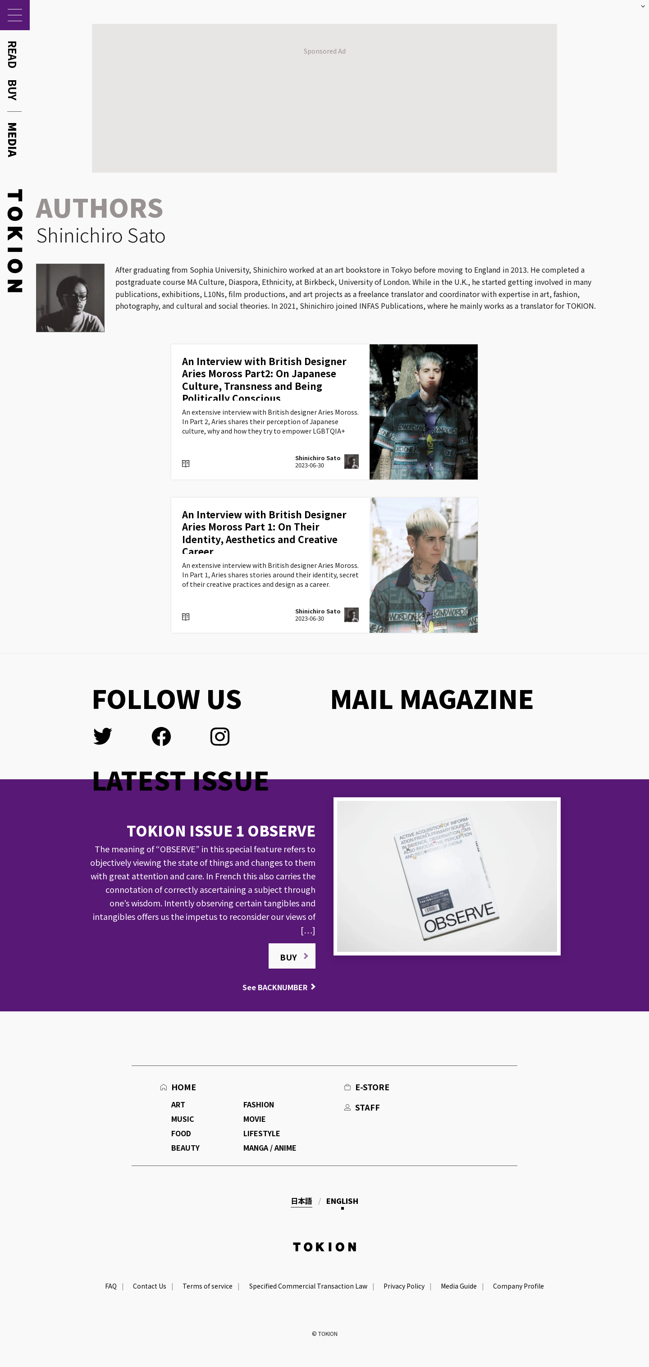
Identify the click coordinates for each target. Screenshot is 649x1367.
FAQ (111, 1285)
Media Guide (459, 1285)
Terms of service (208, 1285)
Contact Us (149, 1285)
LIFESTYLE (261, 1133)
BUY (288, 957)
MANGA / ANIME (270, 1147)
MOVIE (254, 1118)
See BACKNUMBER (274, 987)
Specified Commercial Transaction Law (308, 1285)
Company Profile (518, 1285)
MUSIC (182, 1118)
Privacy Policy (404, 1285)
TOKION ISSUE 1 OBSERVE (221, 830)
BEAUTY (185, 1147)
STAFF (367, 1107)
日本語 (301, 1200)
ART (178, 1104)
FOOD (181, 1133)
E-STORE (372, 1087)
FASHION (258, 1104)
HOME (183, 1087)
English (342, 1200)
